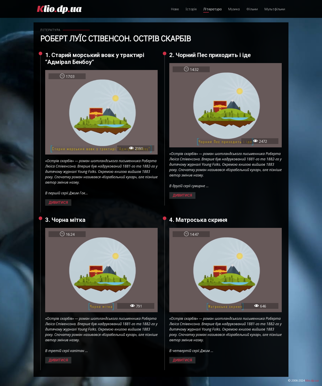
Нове (175, 8)
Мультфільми (275, 8)
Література (212, 8)
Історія (191, 8)
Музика (234, 8)
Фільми (252, 8)
